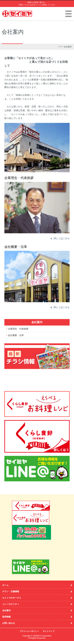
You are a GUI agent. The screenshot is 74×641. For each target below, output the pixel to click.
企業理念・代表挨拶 (19, 178)
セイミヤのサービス (11, 598)
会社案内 (36, 322)
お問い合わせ (8, 623)
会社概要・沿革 (15, 247)
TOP (60, 47)
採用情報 (6, 617)
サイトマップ (48, 631)
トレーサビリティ (10, 604)
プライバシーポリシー (29, 631)
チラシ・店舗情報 (10, 591)
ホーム (5, 585)
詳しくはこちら (60, 238)
